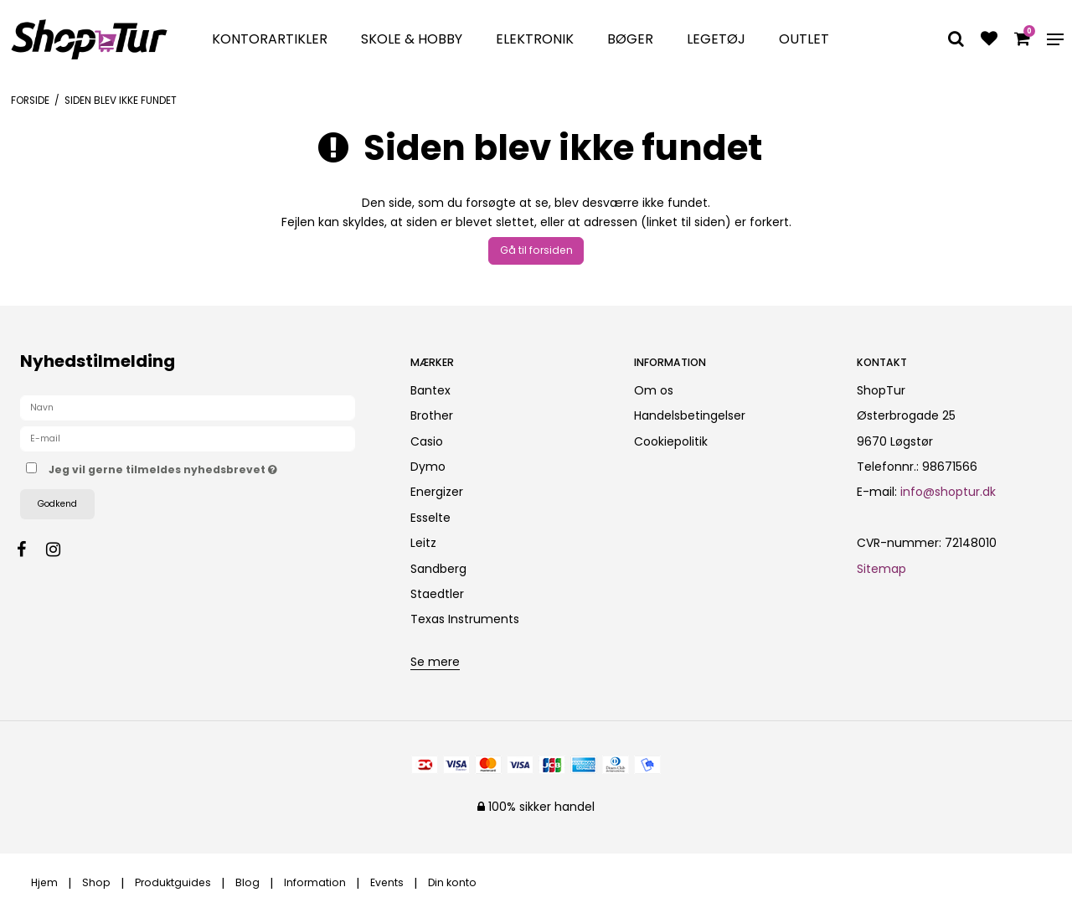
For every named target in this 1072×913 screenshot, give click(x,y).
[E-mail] (187, 438)
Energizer (436, 491)
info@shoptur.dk (948, 491)
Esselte (430, 517)
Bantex (430, 390)
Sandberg (438, 568)
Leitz (423, 542)
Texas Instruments (464, 619)
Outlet (804, 39)
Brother (431, 415)
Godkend (57, 504)
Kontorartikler (269, 39)
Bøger (630, 39)
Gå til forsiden (536, 250)
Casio (426, 441)
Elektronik (535, 39)
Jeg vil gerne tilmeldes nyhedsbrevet (215, 467)
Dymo (428, 466)
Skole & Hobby (411, 39)
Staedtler (437, 593)
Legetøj (716, 39)
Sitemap (881, 568)
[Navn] (187, 407)
